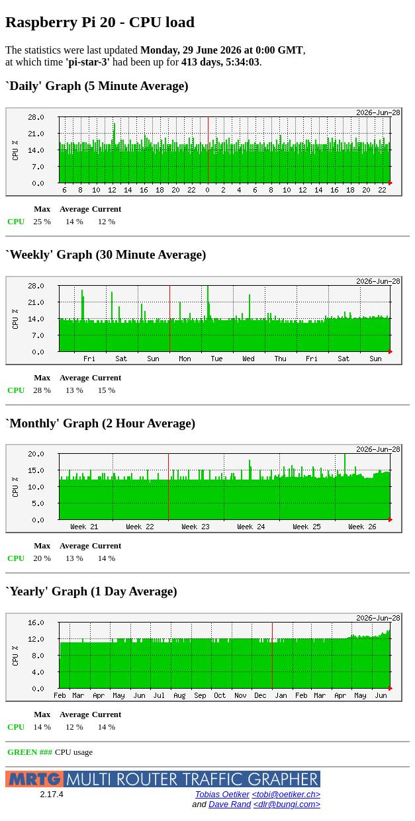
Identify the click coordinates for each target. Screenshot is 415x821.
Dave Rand (229, 804)
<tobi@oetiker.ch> (286, 794)
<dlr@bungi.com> (287, 804)
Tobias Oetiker (222, 794)
